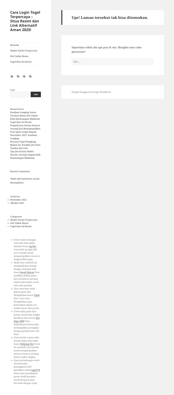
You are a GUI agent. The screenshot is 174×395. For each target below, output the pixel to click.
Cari (12, 89)
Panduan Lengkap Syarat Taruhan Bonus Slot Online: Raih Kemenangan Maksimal (25, 115)
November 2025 (18, 199)
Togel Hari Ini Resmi (20, 61)
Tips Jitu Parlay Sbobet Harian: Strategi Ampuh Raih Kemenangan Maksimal (25, 154)
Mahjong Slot (27, 343)
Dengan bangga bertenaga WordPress (91, 92)
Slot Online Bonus (19, 56)
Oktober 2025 (17, 203)
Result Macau (27, 272)
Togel (36, 295)
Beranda (14, 45)
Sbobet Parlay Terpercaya (23, 50)
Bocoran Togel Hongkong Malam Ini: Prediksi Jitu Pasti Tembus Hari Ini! (25, 145)
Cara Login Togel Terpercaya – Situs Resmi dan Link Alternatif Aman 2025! (25, 21)
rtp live (32, 246)
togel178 (35, 370)
